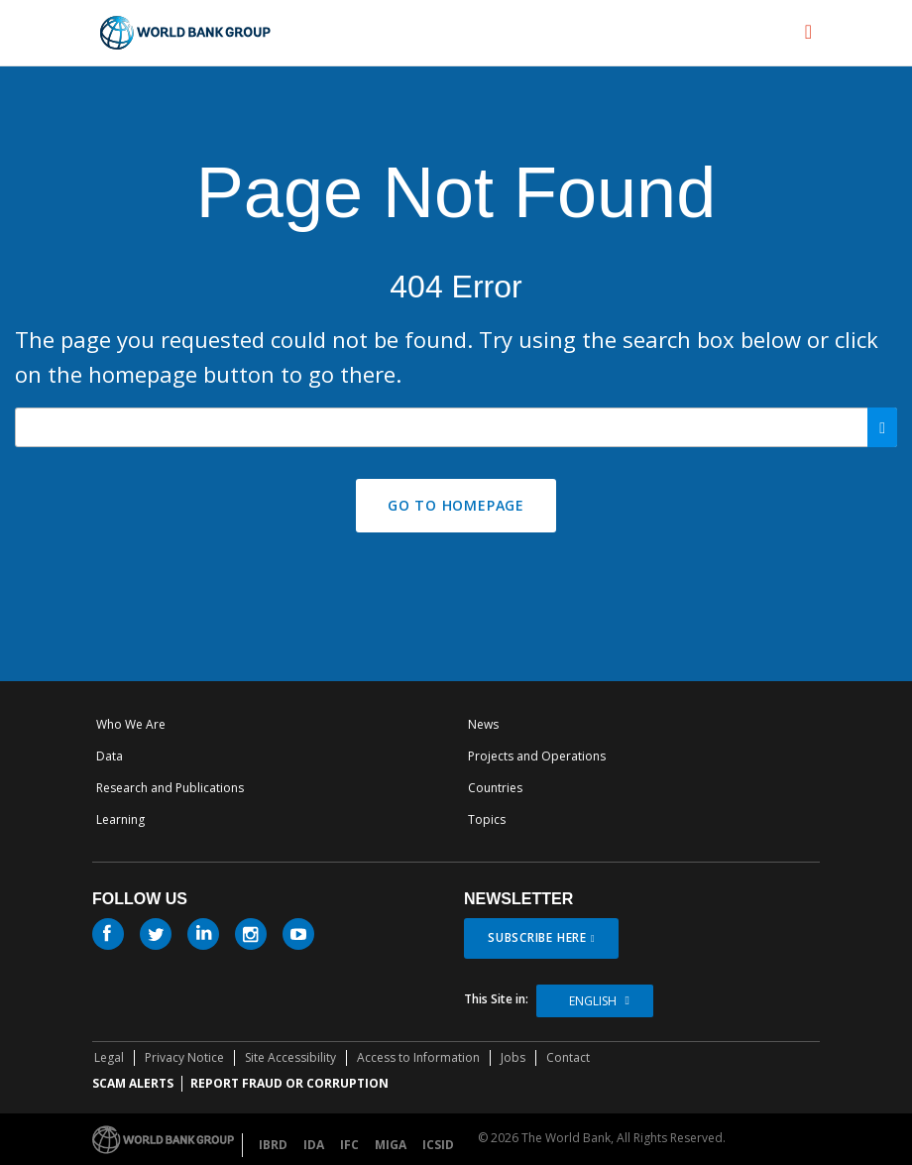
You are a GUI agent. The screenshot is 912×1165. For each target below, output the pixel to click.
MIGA (390, 1144)
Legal (109, 1057)
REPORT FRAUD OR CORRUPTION (289, 1083)
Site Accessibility (290, 1057)
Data (109, 756)
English (593, 1000)
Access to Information (418, 1057)
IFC (349, 1144)
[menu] (808, 32)
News (483, 724)
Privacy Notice (184, 1057)
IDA (313, 1144)
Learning (120, 819)
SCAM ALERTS (132, 1083)
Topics (487, 819)
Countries (495, 787)
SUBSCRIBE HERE (537, 937)
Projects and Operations (537, 756)
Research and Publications (170, 787)
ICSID (438, 1144)
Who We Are (131, 724)
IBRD (273, 1144)
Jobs (513, 1057)
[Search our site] (456, 427)
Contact (568, 1057)
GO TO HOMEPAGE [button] (456, 505)
